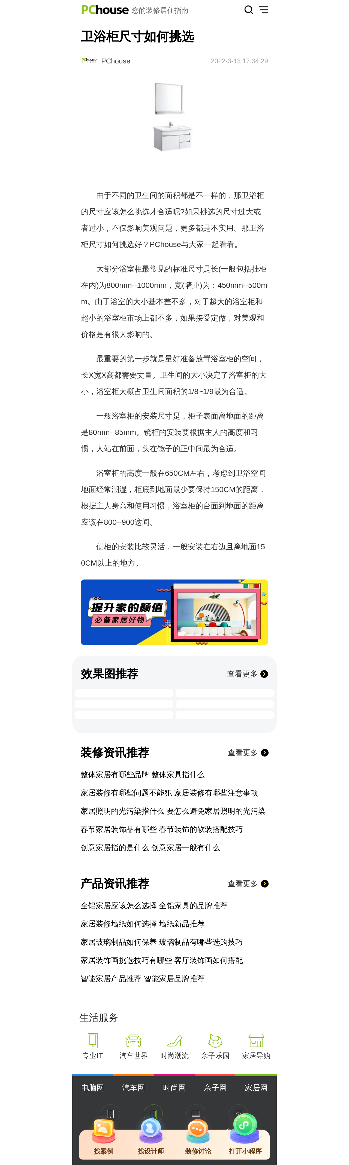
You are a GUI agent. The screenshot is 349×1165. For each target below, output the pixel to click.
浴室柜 (130, 269)
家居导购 (256, 1055)
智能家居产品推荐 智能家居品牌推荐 (142, 978)
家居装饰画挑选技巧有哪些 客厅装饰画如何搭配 (161, 960)
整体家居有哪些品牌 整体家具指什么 (142, 774)
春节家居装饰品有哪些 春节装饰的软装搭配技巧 (161, 829)
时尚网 (174, 1088)
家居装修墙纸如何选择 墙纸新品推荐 (142, 924)
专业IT (92, 1055)
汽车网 (133, 1088)
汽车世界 (133, 1055)
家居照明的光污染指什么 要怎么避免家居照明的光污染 (173, 811)
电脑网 (92, 1088)
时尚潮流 (174, 1055)
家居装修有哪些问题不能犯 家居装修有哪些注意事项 (169, 793)
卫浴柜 (252, 195)
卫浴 (256, 228)
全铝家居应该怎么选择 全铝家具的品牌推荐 (154, 905)
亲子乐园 (215, 1055)
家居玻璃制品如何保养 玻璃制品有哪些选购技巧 (161, 942)
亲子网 (215, 1088)
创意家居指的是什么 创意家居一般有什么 (150, 847)
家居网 (256, 1088)
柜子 (195, 416)
